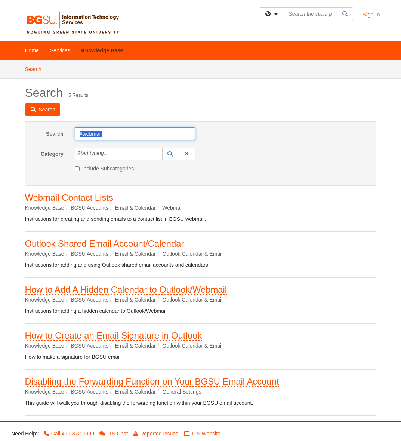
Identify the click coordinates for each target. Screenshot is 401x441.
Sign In (371, 14)
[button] (170, 154)
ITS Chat (113, 434)
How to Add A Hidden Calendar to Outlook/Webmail (126, 289)
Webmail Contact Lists (69, 197)
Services (60, 50)
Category (52, 154)
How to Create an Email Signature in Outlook (113, 335)
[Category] (112, 154)
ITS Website (201, 434)
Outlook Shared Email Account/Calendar (104, 243)
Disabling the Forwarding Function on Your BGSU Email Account (152, 381)
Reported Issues (155, 434)
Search (36, 68)
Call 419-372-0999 (69, 434)
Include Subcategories (104, 169)
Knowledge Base (102, 50)
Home (32, 50)
